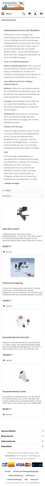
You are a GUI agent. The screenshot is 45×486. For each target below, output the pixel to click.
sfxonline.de (36, 482)
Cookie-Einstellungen (14, 479)
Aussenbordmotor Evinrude (16, 337)
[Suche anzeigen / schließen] (23, 13)
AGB (25, 479)
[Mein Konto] (35, 13)
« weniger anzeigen (11, 183)
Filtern (7, 190)
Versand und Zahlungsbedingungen (26, 471)
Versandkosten (10, 456)
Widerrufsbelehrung (16, 475)
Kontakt (7, 471)
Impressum (34, 479)
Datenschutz (30, 475)
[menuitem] (6, 13)
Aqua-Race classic (11, 229)
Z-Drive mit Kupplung (13, 283)
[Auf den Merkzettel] (7, 252)
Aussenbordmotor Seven (14, 391)
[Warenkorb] (41, 13)
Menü (6, 13)
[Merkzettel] (29, 13)
